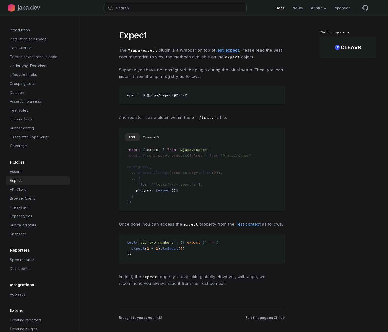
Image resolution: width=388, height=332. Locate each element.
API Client (18, 189)
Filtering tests (21, 119)
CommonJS (151, 137)
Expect (16, 180)
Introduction (20, 30)
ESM (132, 137)
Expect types (21, 216)
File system (19, 207)
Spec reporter (22, 260)
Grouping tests (22, 83)
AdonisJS (18, 294)
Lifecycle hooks (23, 74)
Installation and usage (28, 39)
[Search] (175, 8)
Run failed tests (23, 225)
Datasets (17, 92)
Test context (248, 224)
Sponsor (342, 7)
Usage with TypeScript (29, 137)
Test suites (19, 110)
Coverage (18, 146)
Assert (15, 171)
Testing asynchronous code (34, 57)
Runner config (22, 128)
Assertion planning (25, 101)
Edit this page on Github (265, 317)
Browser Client (22, 198)
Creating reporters (25, 320)
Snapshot (18, 234)
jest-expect (228, 50)
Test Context (21, 48)
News (297, 7)
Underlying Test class (28, 66)
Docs (280, 7)
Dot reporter (20, 268)
